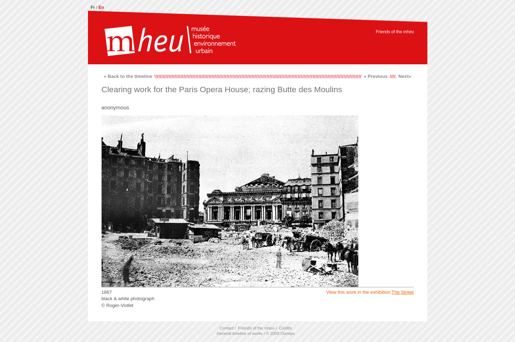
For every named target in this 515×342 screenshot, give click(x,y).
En (101, 7)
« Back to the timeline (128, 76)
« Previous (376, 76)
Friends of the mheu (395, 31)
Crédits (285, 328)
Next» (404, 76)
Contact (227, 328)
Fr (93, 7)
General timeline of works (240, 333)
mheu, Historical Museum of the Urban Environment (170, 42)
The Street (403, 292)
